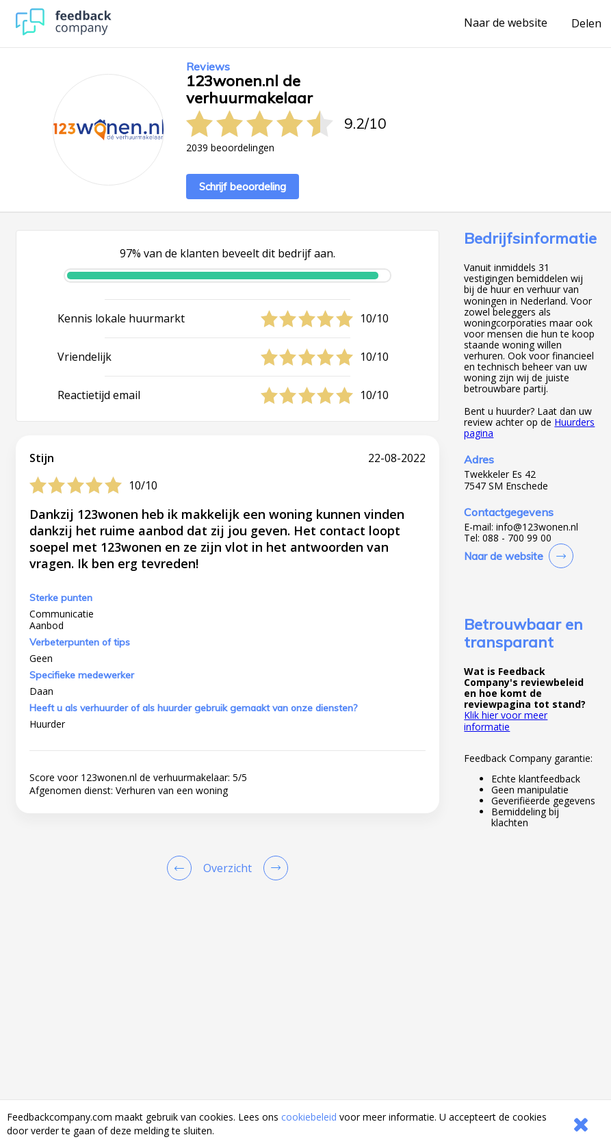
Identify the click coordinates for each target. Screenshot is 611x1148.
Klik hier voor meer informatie (505, 720)
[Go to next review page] (273, 868)
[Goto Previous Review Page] (182, 868)
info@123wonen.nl (537, 527)
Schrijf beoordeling (242, 186)
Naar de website (505, 23)
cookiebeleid (309, 1116)
